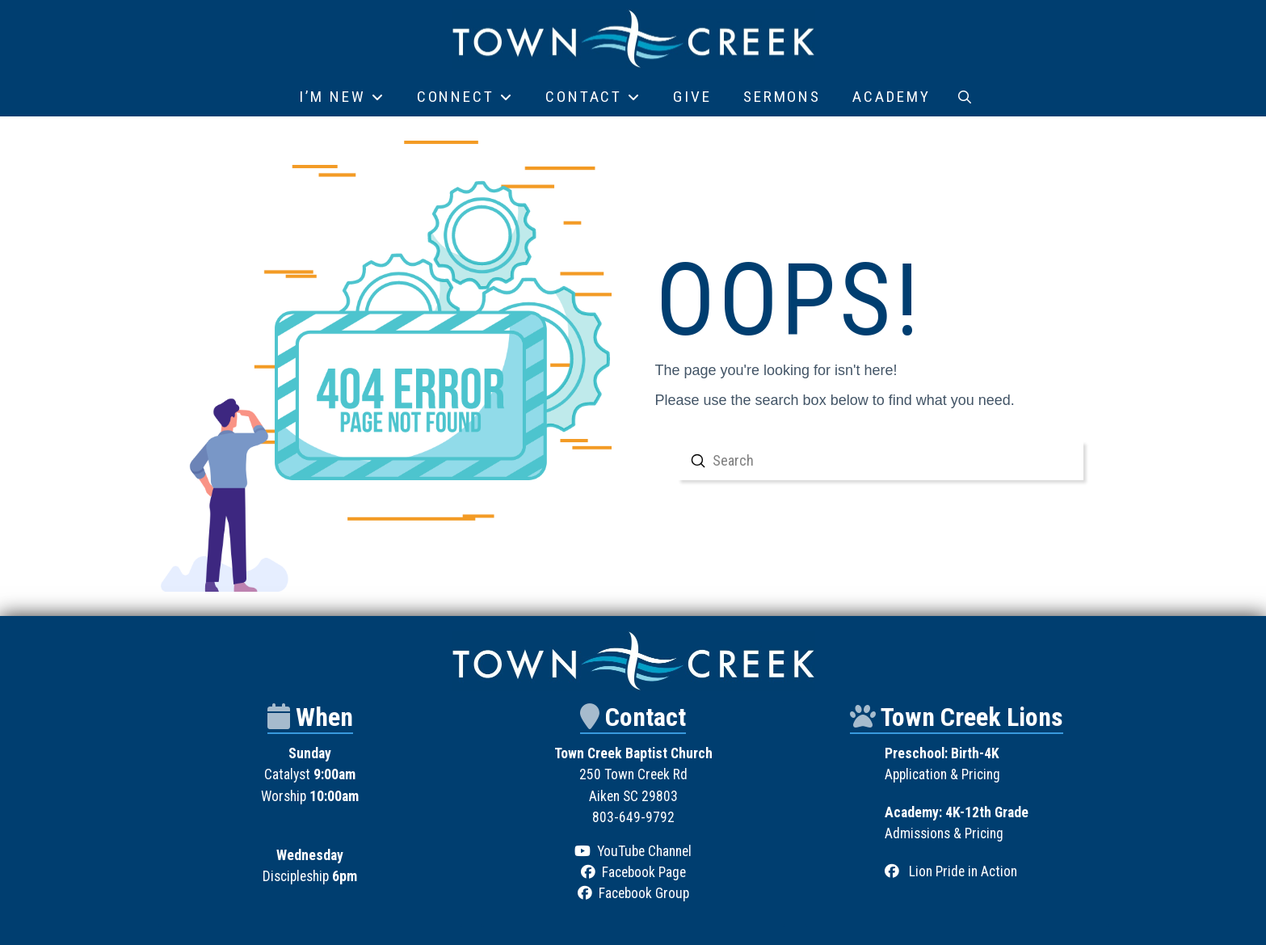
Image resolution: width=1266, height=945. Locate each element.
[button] (964, 97)
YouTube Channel (644, 851)
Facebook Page (644, 872)
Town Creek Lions (972, 717)
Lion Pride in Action (963, 871)
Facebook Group (644, 893)
